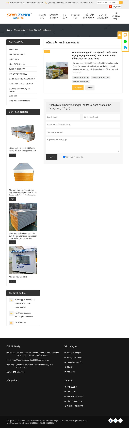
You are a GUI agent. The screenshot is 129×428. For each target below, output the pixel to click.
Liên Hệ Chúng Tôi (102, 16)
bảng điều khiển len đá (81, 77)
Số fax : (9, 372)
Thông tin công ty (73, 353)
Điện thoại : (10, 365)
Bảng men (13, 96)
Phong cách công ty (75, 357)
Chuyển (70, 367)
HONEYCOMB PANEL (18, 74)
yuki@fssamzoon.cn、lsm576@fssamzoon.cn (26, 3)
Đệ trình (52, 157)
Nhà (8, 30)
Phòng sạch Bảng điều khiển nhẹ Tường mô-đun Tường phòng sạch (22, 149)
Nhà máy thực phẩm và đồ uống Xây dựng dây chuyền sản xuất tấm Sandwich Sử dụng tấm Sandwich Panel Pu (23, 192)
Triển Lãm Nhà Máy (88, 16)
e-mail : (9, 360)
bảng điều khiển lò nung (81, 82)
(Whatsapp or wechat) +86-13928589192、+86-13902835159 (70, 3)
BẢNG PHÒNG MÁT (17, 69)
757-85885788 (20, 322)
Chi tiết (90, 88)
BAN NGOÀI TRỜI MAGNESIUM (22, 79)
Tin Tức (64, 16)
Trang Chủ (42, 16)
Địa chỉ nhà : (11, 353)
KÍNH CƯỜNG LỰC (17, 64)
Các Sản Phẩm (54, 16)
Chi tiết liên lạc (13, 346)
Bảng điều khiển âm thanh (19, 101)
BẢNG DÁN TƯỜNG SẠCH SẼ (21, 84)
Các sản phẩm (19, 30)
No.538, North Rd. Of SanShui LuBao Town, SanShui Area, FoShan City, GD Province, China (38, 354)
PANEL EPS (14, 59)
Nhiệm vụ (71, 372)
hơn (12, 155)
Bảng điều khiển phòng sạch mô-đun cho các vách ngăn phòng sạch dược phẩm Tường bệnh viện (23, 235)
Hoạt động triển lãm (75, 362)
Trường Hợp (75, 16)
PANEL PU (13, 49)
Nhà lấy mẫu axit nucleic (18, 277)
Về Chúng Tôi (116, 16)
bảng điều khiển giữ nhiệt (100, 77)
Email (78, 87)
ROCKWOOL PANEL (17, 54)
